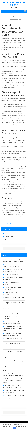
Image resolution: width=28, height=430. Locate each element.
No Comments (14, 19)
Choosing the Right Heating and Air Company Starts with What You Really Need (13, 328)
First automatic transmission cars (10, 222)
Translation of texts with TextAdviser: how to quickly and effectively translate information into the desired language (13, 397)
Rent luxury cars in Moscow (12, 348)
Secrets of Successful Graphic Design (14, 361)
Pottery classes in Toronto (12, 274)
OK (14, 428)
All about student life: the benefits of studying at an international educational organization (13, 380)
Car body (7, 233)
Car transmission (9, 236)
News (6, 240)
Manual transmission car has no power (17, 224)
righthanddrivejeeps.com (14, 4)
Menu (3, 11)
